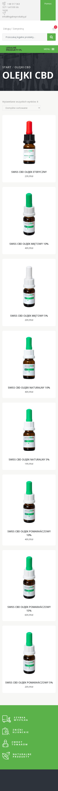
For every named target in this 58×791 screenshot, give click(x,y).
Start (6, 67)
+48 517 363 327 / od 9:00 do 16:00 (11, 7)
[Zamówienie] (21, 107)
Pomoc (48, 3)
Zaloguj (7, 28)
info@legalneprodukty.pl (14, 16)
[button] (47, 49)
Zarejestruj (18, 28)
